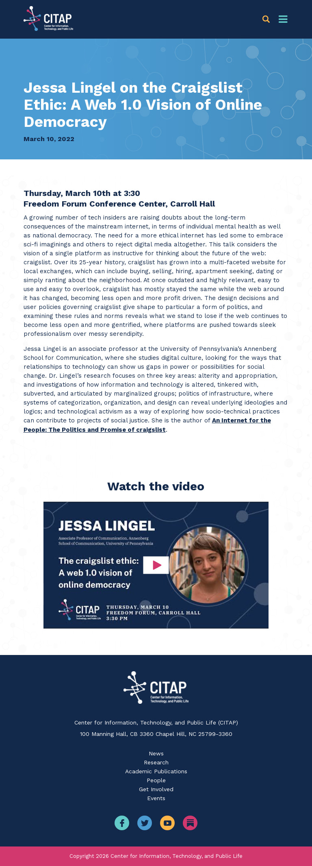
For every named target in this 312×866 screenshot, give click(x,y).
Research (156, 762)
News (156, 753)
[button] (267, 19)
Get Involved (156, 789)
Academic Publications (156, 771)
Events (156, 798)
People (156, 780)
